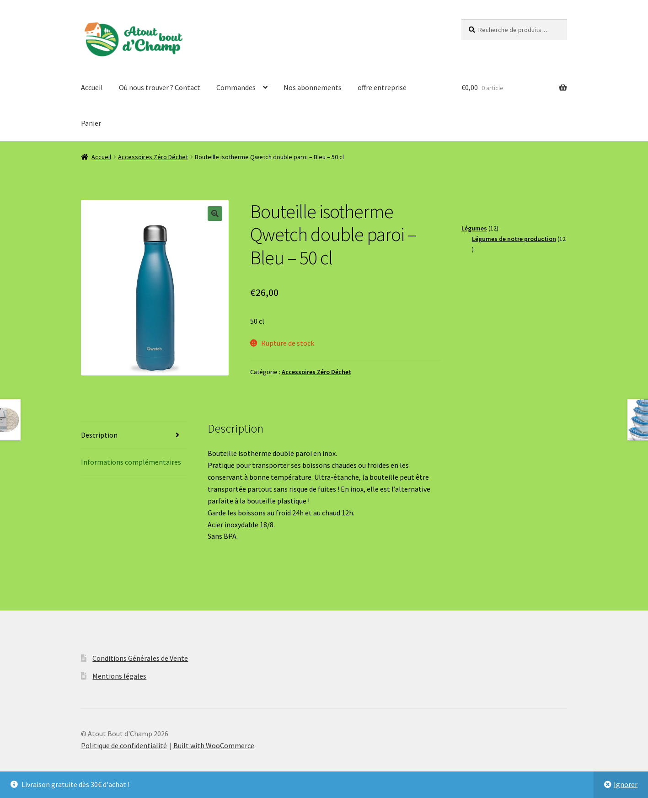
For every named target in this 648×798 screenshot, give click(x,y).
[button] (215, 213)
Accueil (92, 87)
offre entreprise (382, 87)
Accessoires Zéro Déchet (153, 157)
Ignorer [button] (625, 784)
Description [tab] (99, 434)
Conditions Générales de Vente (140, 658)
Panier (91, 123)
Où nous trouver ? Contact (159, 87)
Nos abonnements (313, 87)
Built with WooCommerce (213, 745)
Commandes (236, 87)
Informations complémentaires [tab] (131, 461)
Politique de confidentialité (124, 745)
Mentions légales (119, 675)
